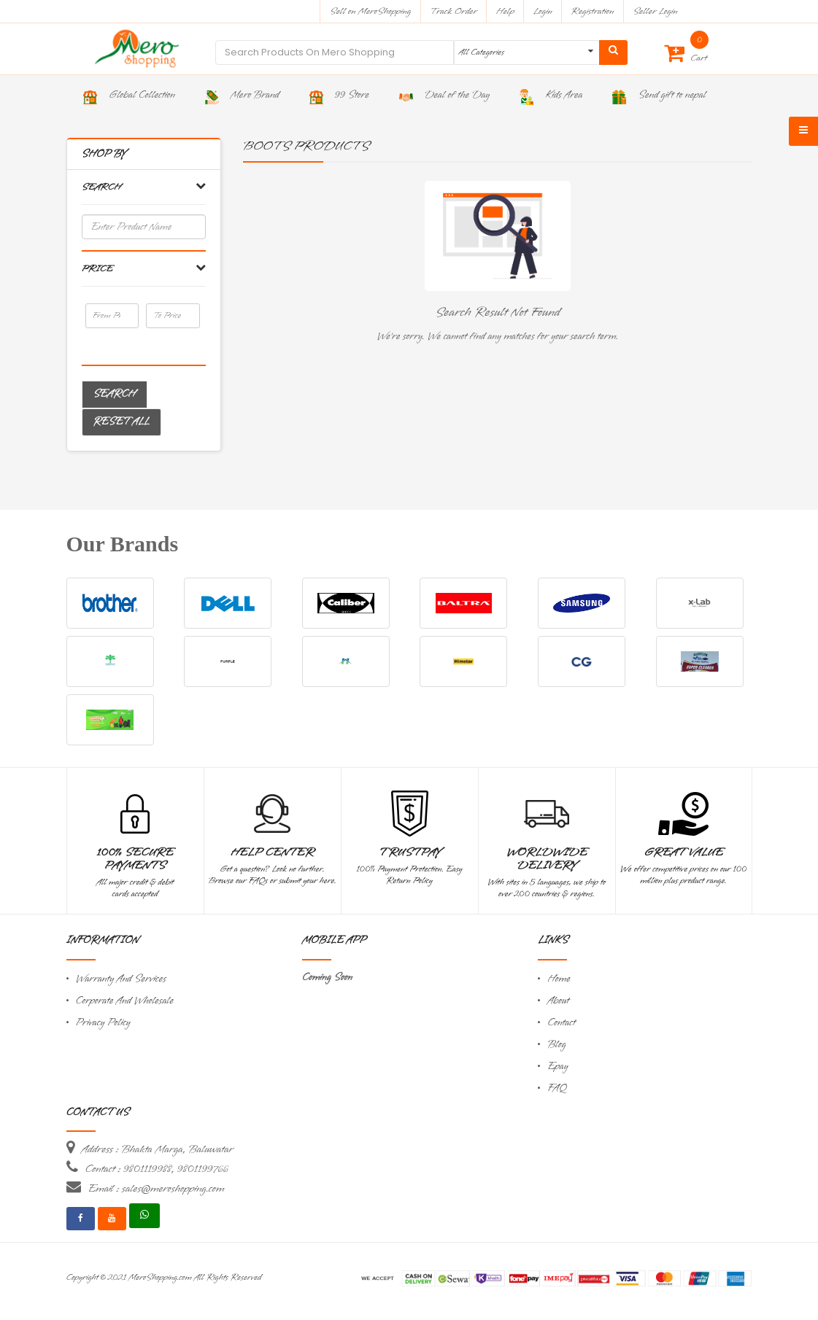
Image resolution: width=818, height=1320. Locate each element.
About (558, 1001)
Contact (561, 1023)
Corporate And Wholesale (125, 1001)
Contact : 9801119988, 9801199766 (156, 1169)
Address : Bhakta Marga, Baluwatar (158, 1149)
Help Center (273, 853)
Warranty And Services (121, 979)
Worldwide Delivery (546, 859)
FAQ (556, 1088)
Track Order (453, 11)
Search (114, 394)
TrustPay (410, 853)
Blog (556, 1045)
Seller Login (655, 11)
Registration (592, 11)
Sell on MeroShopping (370, 11)
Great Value (683, 853)
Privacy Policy (103, 1023)
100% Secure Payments (135, 859)
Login (542, 11)
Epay (557, 1067)
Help (505, 11)
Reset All (121, 422)
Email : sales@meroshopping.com (156, 1188)
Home (559, 979)
